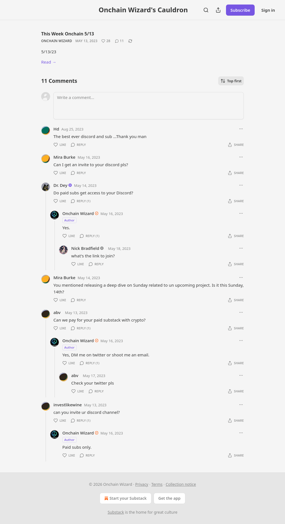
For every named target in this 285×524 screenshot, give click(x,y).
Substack (116, 512)
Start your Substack (124, 498)
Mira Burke (64, 157)
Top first (231, 80)
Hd (56, 129)
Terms (157, 484)
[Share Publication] (218, 10)
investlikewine (67, 404)
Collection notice (181, 484)
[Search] (206, 10)
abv (57, 312)
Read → (48, 62)
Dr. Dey (60, 185)
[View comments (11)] (119, 41)
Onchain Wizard (56, 40)
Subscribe (240, 10)
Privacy (141, 484)
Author (69, 220)
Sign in (268, 10)
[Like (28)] (106, 41)
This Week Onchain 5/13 (67, 34)
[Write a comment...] (149, 105)
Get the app (169, 498)
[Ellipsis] (241, 128)
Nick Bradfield (85, 248)
